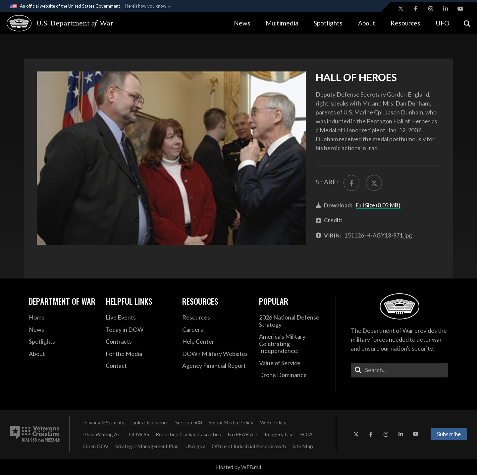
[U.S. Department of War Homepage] (54, 23)
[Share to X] (374, 183)
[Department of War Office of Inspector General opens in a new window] (139, 434)
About (366, 23)
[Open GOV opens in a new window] (96, 446)
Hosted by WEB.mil (238, 467)
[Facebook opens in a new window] (416, 9)
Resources (405, 23)
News (242, 23)
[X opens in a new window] (401, 9)
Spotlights (328, 23)
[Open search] (467, 23)
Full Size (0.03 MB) (378, 205)
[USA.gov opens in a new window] (195, 446)
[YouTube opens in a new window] (460, 9)
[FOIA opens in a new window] (306, 434)
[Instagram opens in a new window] (431, 9)
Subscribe (449, 434)
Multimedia (282, 23)
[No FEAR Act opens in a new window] (242, 434)
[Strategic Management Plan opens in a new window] (147, 446)
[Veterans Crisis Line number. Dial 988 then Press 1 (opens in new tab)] (35, 434)
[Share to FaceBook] (351, 183)
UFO (443, 23)
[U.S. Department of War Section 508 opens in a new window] (188, 422)
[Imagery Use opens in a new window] (279, 434)
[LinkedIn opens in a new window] (445, 9)
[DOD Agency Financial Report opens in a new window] (215, 366)
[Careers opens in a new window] (215, 329)
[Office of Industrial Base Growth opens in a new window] (248, 446)
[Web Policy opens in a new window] (273, 422)
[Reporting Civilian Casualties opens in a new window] (188, 434)
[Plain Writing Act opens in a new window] (103, 434)
